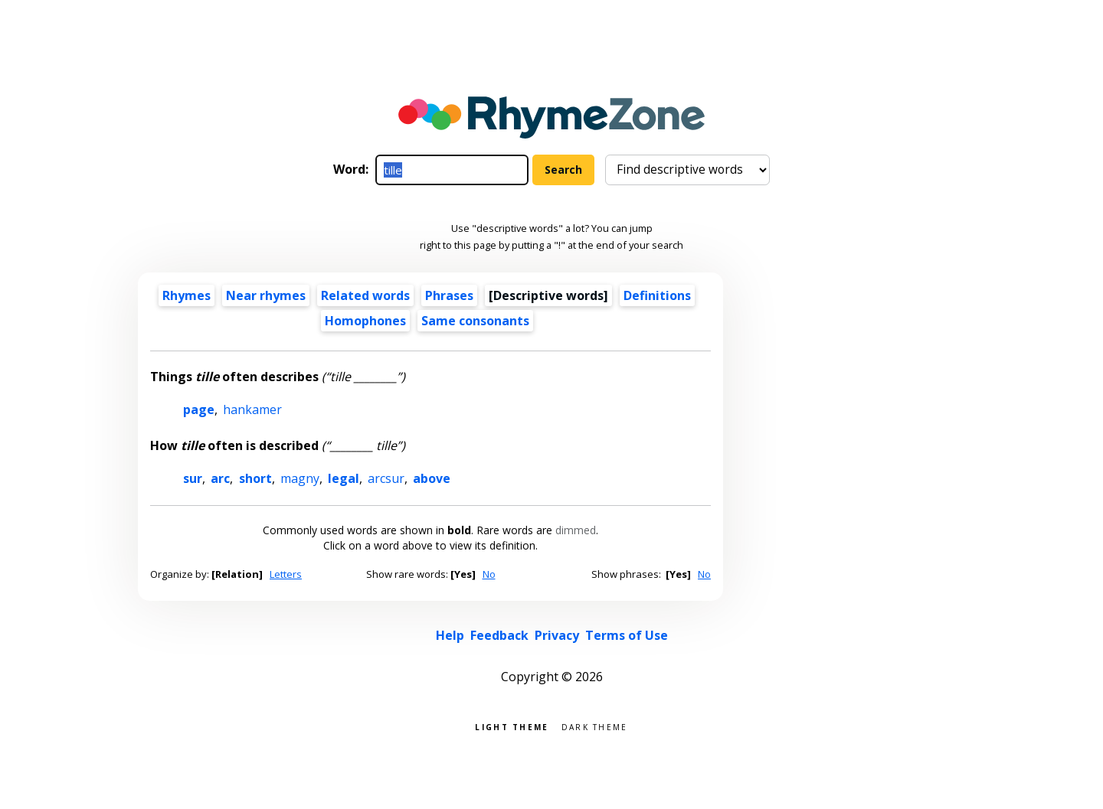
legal (343, 478)
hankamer (252, 409)
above (431, 478)
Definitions (657, 295)
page (198, 409)
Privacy (557, 635)
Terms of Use (626, 635)
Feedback (499, 635)
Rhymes (186, 295)
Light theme (511, 726)
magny (299, 478)
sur (192, 478)
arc (220, 478)
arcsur (386, 478)
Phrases (449, 295)
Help (450, 635)
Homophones (365, 320)
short (255, 478)
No (489, 574)
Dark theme (594, 726)
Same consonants (475, 320)
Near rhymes (266, 295)
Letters (286, 574)
